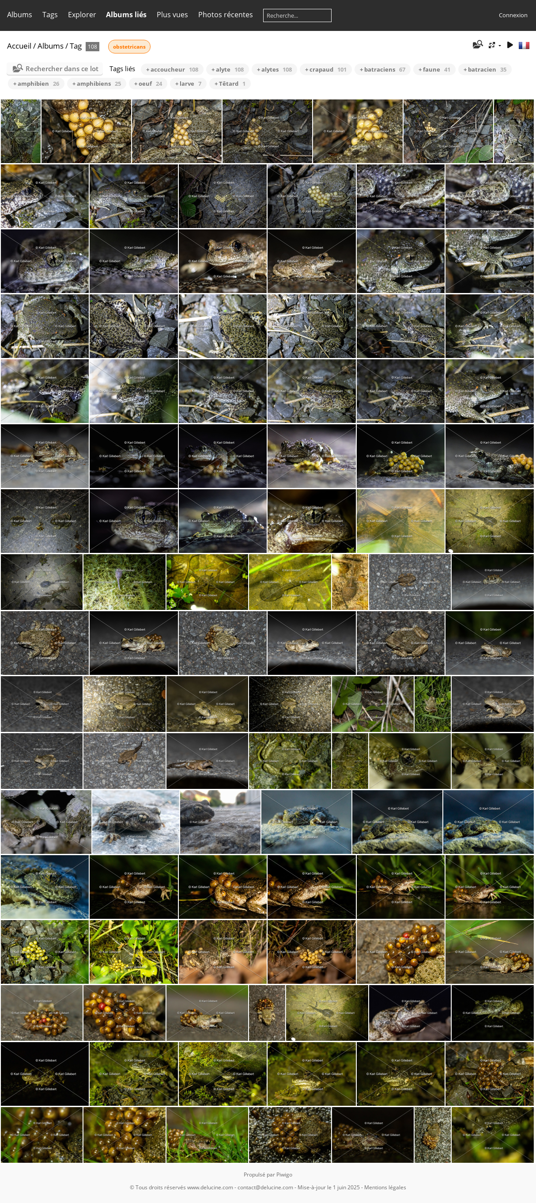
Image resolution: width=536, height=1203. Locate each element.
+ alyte (227, 69)
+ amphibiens (96, 84)
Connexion (513, 15)
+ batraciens (382, 69)
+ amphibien (36, 84)
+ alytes (274, 69)
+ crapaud (326, 69)
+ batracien (485, 69)
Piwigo (284, 1174)
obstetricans (129, 46)
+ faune (434, 69)
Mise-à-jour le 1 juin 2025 (329, 1187)
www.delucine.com (210, 1187)
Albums (19, 14)
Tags (50, 14)
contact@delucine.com (265, 1187)
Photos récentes (225, 14)
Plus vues (172, 14)
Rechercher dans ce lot (62, 68)
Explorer (82, 14)
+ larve (188, 84)
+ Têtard (230, 84)
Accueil (19, 46)
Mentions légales (385, 1187)
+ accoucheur (172, 69)
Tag (76, 46)
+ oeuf (148, 84)
